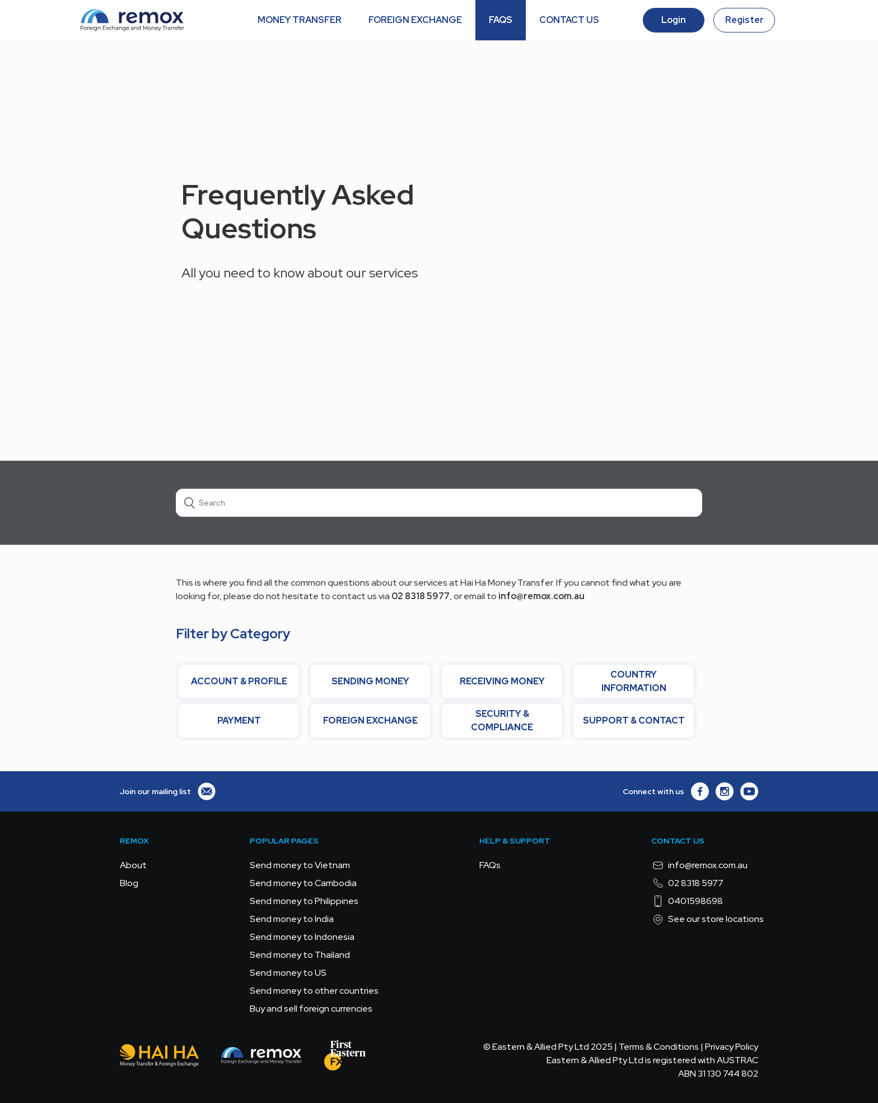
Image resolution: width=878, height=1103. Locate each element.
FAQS (500, 20)
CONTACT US (569, 20)
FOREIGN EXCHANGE (415, 20)
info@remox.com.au (699, 865)
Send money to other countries (314, 991)
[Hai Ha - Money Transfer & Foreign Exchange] (159, 1057)
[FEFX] (345, 1057)
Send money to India (292, 919)
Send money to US (288, 973)
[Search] (439, 503)
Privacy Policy (731, 1047)
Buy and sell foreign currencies (311, 1008)
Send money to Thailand (300, 955)
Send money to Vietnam (300, 865)
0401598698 (687, 901)
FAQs (490, 865)
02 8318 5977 (687, 883)
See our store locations (707, 919)
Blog (129, 883)
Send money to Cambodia (303, 883)
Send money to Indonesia (302, 937)
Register (744, 20)
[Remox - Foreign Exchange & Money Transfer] (261, 1057)
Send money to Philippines (304, 901)
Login (673, 20)
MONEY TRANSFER (300, 20)
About (133, 865)
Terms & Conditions (659, 1047)
